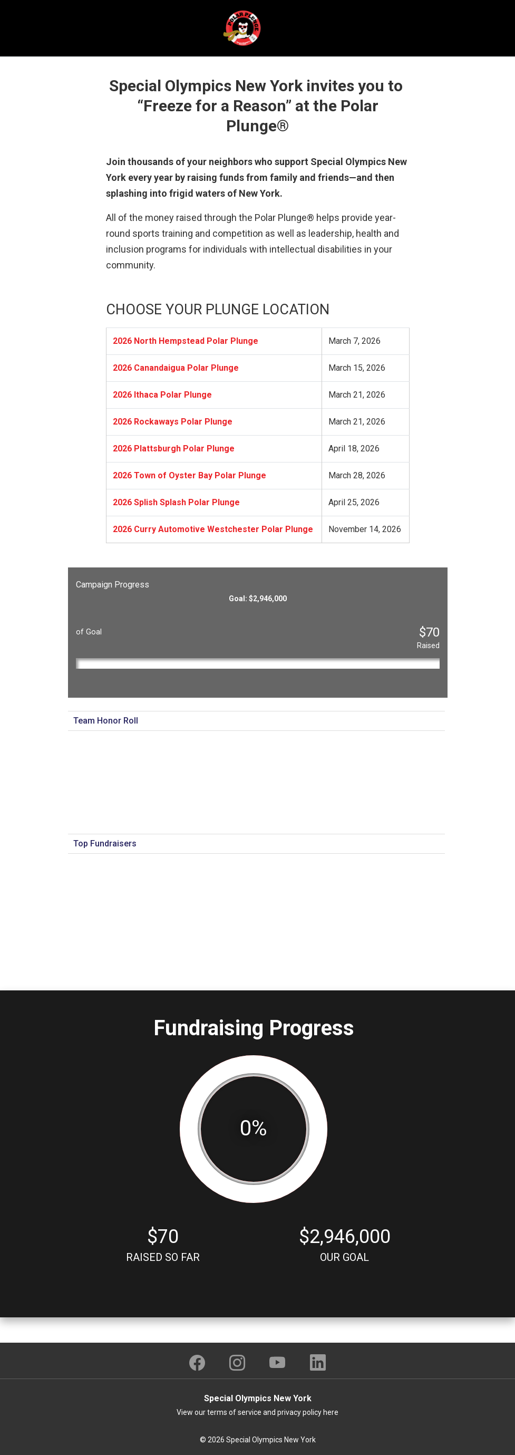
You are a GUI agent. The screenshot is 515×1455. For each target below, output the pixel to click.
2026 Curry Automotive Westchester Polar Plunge (213, 529)
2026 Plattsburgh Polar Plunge (174, 449)
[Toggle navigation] (424, 28)
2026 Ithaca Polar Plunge (162, 395)
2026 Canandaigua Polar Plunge (176, 368)
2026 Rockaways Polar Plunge (172, 422)
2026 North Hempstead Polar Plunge (185, 341)
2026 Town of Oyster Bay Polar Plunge (189, 475)
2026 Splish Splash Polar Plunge (176, 502)
